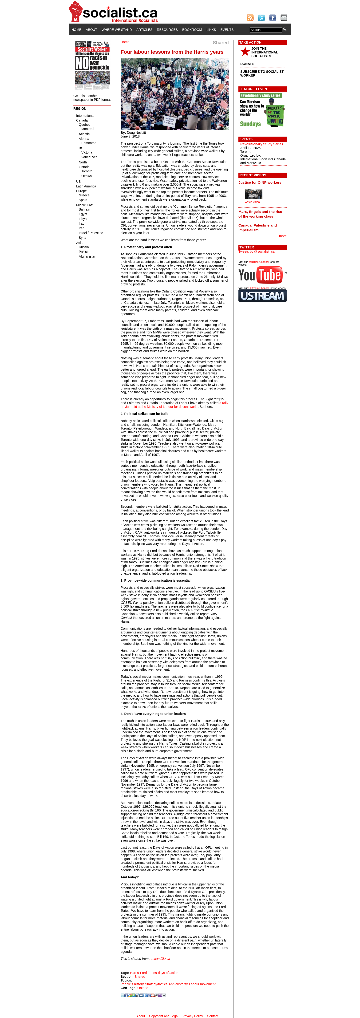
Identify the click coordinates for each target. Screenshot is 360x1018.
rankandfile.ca (160, 959)
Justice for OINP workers (259, 182)
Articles (144, 30)
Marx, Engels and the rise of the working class (260, 214)
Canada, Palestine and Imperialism (257, 227)
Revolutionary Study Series (261, 144)
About (91, 30)
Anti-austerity (178, 984)
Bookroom (192, 30)
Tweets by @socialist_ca (256, 251)
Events (226, 30)
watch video (252, 202)
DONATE (247, 64)
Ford (143, 973)
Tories (152, 973)
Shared (140, 976)
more (283, 236)
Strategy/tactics (156, 984)
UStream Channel (259, 288)
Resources (167, 30)
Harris (134, 973)
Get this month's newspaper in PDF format (92, 97)
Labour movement (202, 984)
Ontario (142, 988)
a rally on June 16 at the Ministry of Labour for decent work (174, 405)
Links (211, 30)
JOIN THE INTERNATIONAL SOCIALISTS (264, 52)
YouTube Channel (258, 261)
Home (76, 30)
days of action (168, 973)
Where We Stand (117, 30)
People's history (132, 984)
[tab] (262, 182)
